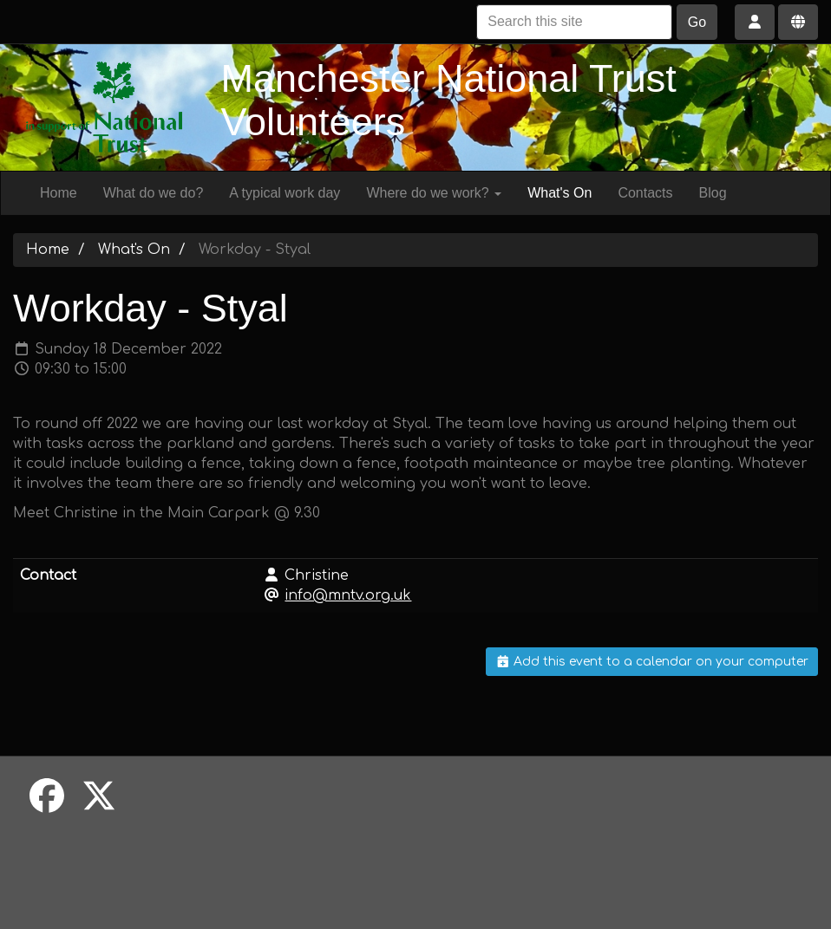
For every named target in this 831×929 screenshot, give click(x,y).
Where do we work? (433, 192)
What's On (559, 192)
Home (58, 192)
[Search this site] (574, 22)
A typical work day (284, 192)
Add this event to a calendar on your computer (652, 661)
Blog (713, 192)
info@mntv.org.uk (348, 595)
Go (697, 22)
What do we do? (153, 192)
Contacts (645, 192)
